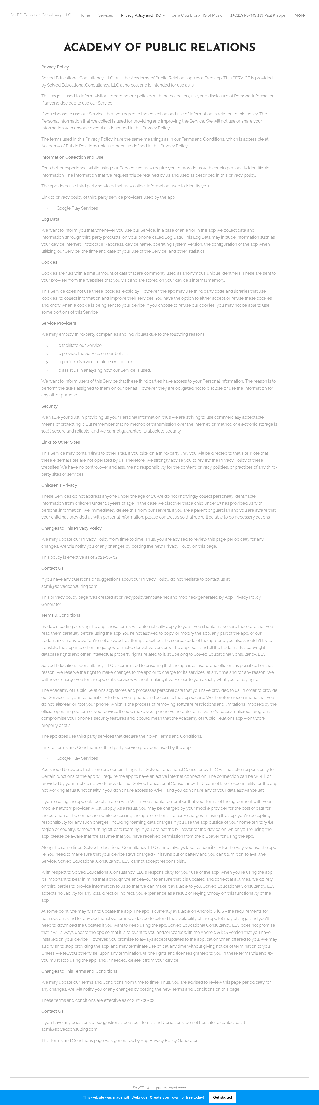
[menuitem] (139, 15)
